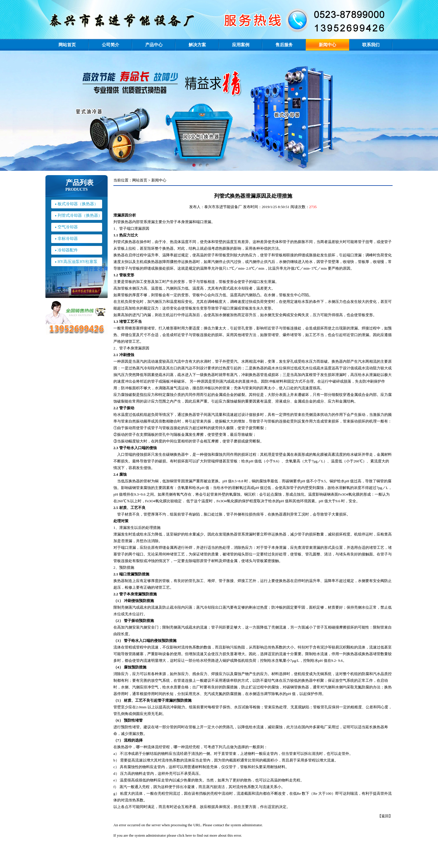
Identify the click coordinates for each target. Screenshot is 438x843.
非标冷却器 (68, 238)
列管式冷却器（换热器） (80, 215)
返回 (385, 816)
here (188, 835)
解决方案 (197, 44)
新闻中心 (327, 44)
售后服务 (284, 44)
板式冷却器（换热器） (78, 204)
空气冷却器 (68, 227)
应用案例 (240, 44)
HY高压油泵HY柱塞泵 (77, 262)
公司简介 (110, 44)
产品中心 (154, 44)
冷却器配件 (68, 250)
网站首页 (67, 44)
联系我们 (371, 44)
